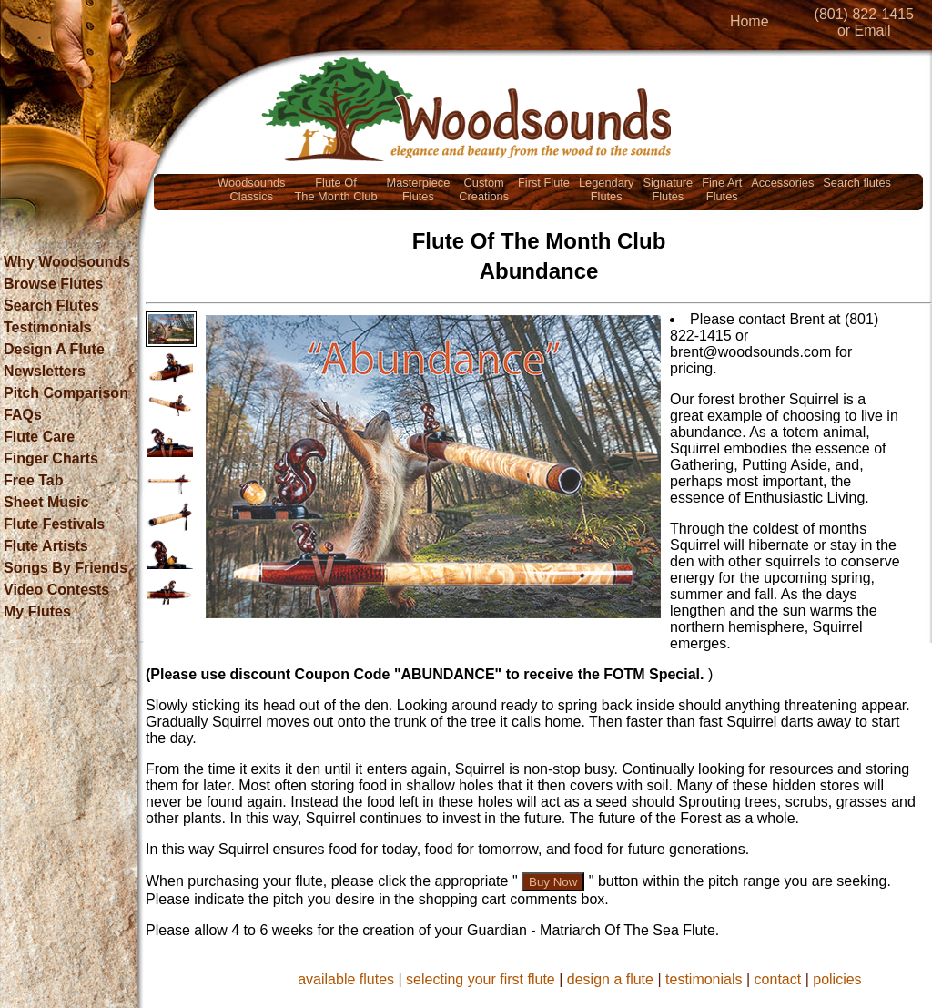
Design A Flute (54, 349)
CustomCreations (484, 189)
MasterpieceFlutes (419, 189)
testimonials (703, 979)
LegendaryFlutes (606, 189)
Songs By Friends (65, 567)
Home (749, 21)
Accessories (782, 182)
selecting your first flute (480, 979)
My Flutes (37, 611)
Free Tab (34, 480)
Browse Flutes (53, 283)
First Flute (544, 182)
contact (778, 979)
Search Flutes (51, 305)
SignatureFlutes (668, 189)
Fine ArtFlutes (722, 189)
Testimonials (48, 327)
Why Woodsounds (67, 262)
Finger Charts (51, 458)
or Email (864, 30)
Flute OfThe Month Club (336, 189)
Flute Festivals (54, 524)
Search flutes (857, 182)
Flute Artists (46, 546)
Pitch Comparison (66, 393)
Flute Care (39, 436)
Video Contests (56, 589)
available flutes (346, 979)
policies (837, 979)
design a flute (610, 979)
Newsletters (45, 371)
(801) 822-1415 (864, 14)
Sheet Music (46, 502)
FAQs (23, 415)
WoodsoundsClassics (251, 189)
